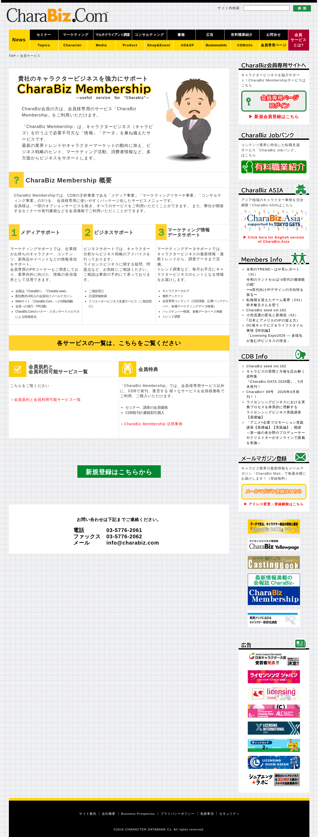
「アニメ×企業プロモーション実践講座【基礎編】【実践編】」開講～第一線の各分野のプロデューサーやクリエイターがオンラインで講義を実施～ (275, 432)
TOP (12, 55)
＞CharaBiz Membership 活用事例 (151, 424)
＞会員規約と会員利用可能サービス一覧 (45, 399)
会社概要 (108, 813)
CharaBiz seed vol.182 (266, 310)
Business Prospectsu (138, 813)
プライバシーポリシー (178, 813)
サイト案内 (87, 813)
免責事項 (207, 813)
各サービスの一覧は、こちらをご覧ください (119, 343)
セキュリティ (229, 813)
